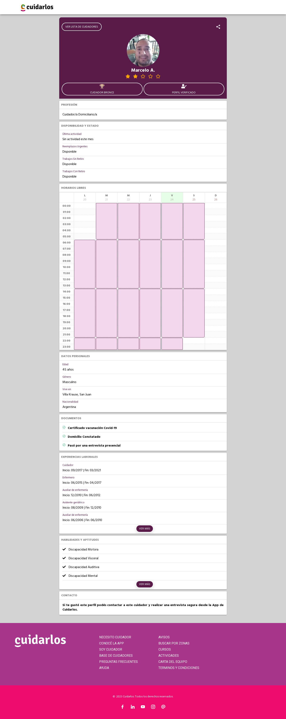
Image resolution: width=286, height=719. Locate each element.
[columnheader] (85, 197)
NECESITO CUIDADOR (115, 637)
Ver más (144, 529)
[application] (84, 264)
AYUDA (104, 668)
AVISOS (164, 637)
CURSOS (164, 649)
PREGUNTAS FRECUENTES (118, 662)
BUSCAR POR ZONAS (173, 643)
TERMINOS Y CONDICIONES (178, 668)
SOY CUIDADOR (110, 649)
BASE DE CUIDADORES (116, 656)
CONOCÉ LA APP (111, 643)
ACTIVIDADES (168, 656)
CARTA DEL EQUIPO (172, 662)
